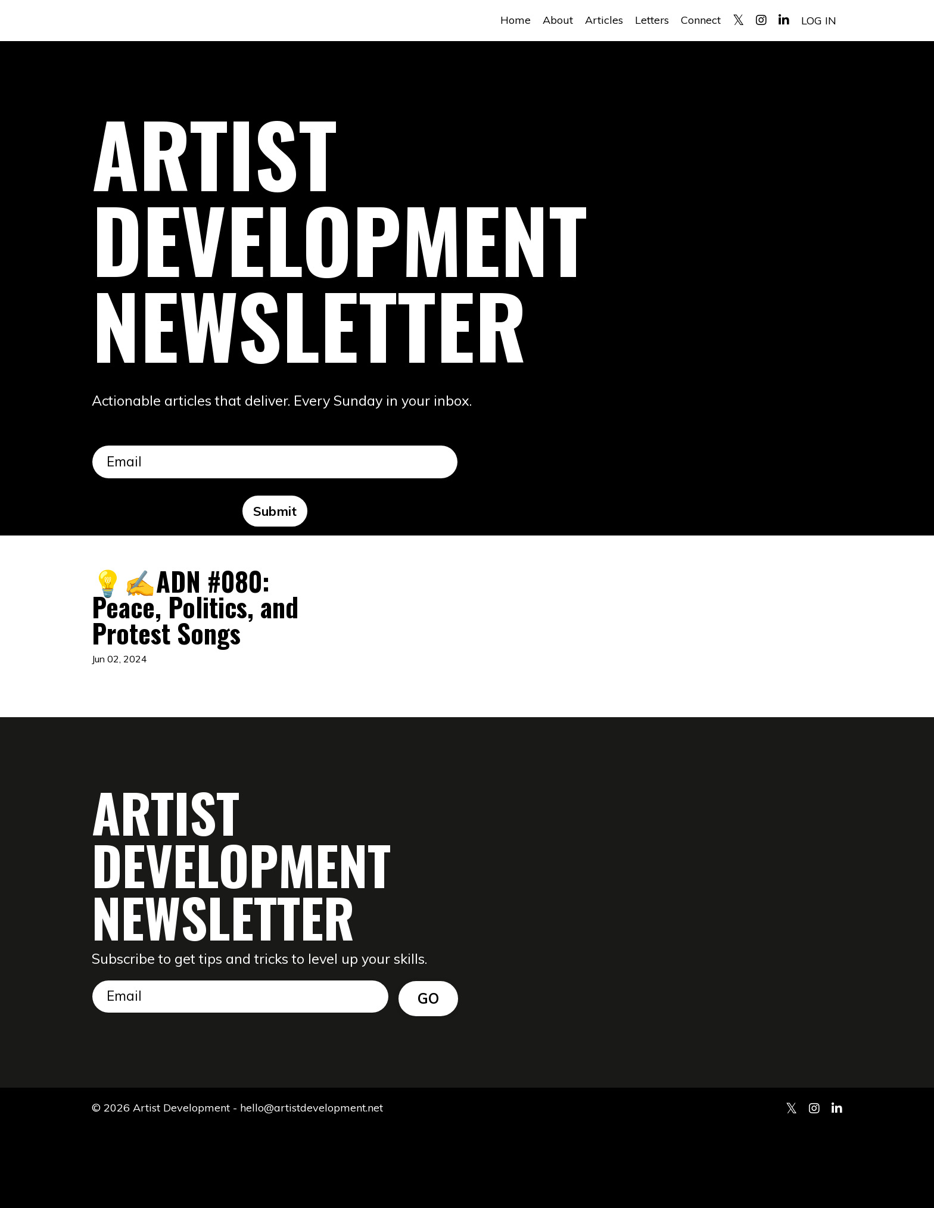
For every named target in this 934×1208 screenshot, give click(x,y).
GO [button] (429, 1075)
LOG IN (818, 20)
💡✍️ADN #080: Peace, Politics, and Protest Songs (199, 647)
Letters (652, 20)
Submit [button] (275, 513)
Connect (701, 20)
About (558, 20)
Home (515, 20)
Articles (604, 20)
